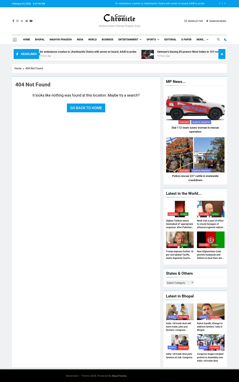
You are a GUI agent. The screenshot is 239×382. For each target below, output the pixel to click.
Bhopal (40, 39)
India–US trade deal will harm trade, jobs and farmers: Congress (178, 326)
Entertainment (128, 39)
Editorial (170, 39)
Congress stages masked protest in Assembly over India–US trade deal (210, 357)
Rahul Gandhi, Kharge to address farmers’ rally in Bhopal (210, 326)
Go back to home (86, 108)
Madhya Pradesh (61, 39)
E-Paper (186, 39)
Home (26, 39)
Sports (151, 39)
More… (201, 39)
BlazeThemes (119, 375)
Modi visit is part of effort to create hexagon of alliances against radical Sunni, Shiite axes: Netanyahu (210, 227)
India (80, 39)
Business (107, 39)
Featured (184, 122)
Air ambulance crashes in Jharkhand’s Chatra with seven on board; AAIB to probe (159, 3)
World (92, 39)
